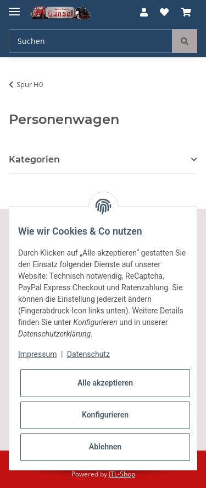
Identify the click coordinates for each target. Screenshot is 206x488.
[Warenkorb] (186, 12)
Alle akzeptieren (105, 382)
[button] (144, 12)
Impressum (37, 354)
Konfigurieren (105, 414)
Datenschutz (88, 354)
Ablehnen (105, 446)
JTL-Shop (122, 474)
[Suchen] (90, 41)
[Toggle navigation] (14, 7)
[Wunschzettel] (164, 12)
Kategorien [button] (34, 159)
